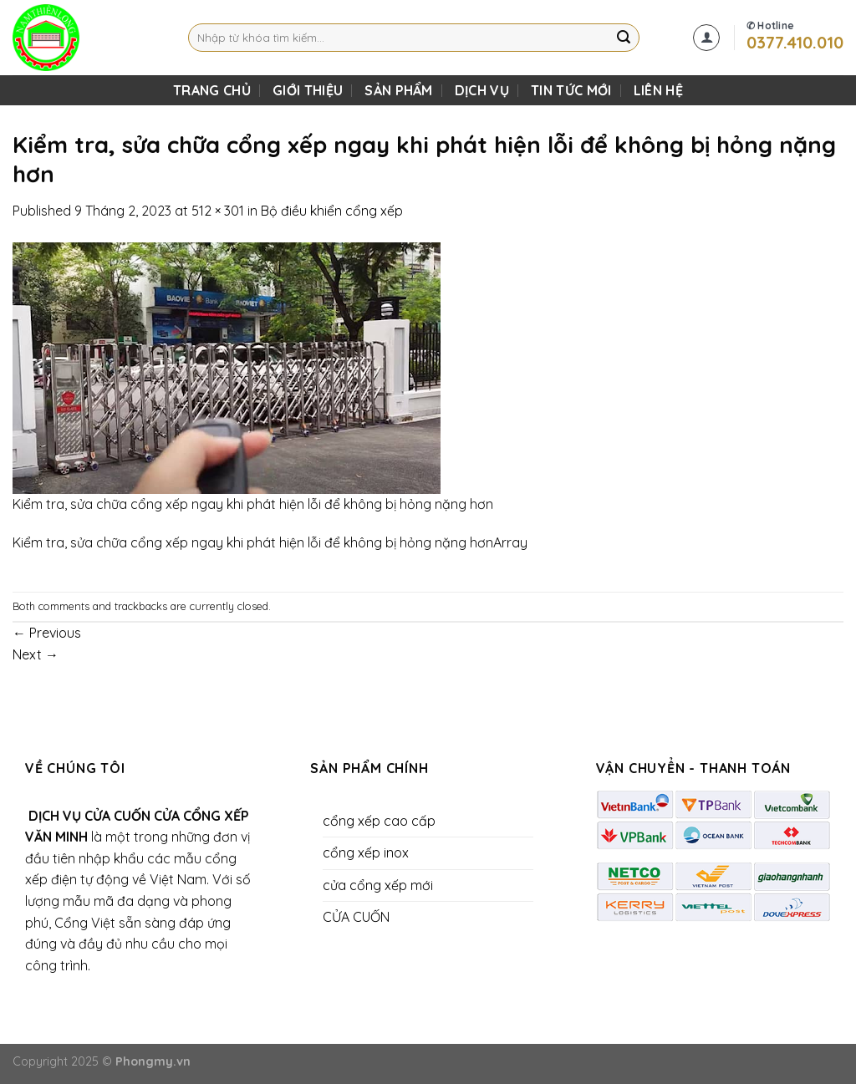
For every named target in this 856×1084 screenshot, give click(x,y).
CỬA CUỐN (356, 916)
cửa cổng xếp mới (378, 885)
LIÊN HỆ (658, 90)
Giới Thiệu (308, 90)
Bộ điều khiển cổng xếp (332, 210)
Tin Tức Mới (571, 90)
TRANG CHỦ (212, 90)
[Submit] (623, 37)
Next (36, 654)
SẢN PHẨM (398, 90)
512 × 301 (217, 210)
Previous (47, 632)
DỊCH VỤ (482, 90)
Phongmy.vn (153, 1061)
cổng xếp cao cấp (379, 820)
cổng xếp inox (366, 852)
